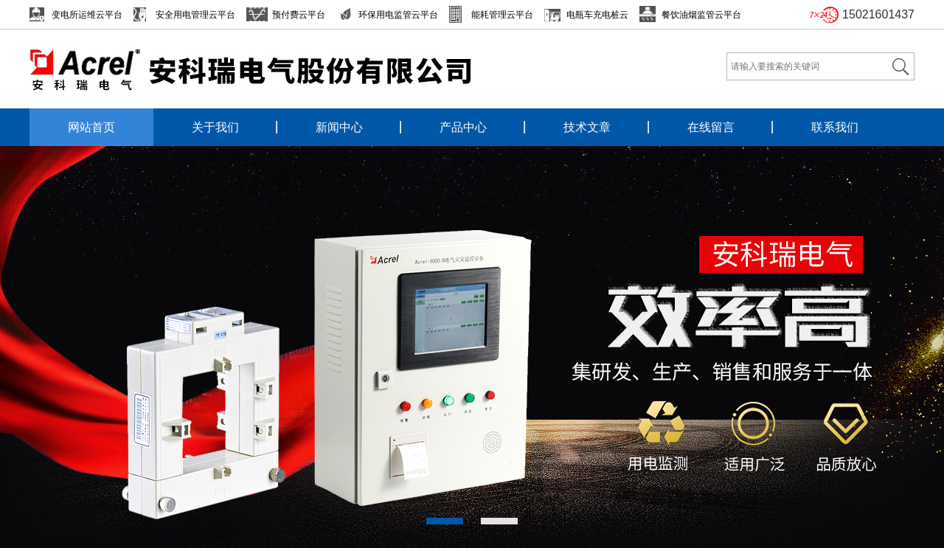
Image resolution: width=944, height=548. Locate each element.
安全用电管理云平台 (195, 15)
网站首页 (91, 127)
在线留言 (711, 127)
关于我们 (215, 127)
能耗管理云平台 (502, 15)
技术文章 (587, 127)
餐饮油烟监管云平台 (701, 15)
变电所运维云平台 (87, 15)
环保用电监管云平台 (398, 15)
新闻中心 (339, 127)
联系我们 (834, 127)
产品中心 (463, 127)
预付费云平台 (298, 15)
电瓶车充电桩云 (597, 15)
